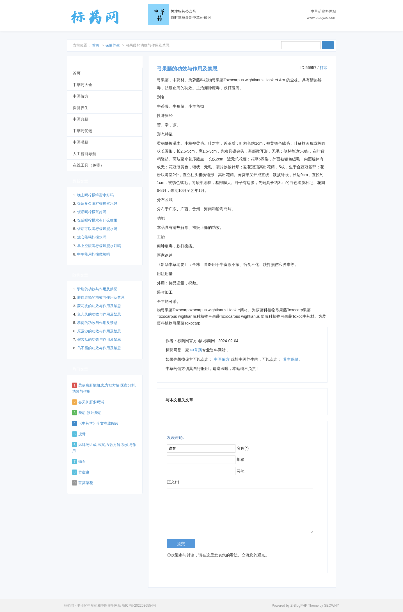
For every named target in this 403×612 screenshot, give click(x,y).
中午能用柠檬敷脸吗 (93, 254)
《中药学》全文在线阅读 (98, 423)
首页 (95, 45)
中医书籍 (80, 142)
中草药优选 (82, 130)
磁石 (82, 461)
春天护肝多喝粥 (91, 402)
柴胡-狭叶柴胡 (89, 413)
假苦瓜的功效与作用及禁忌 (99, 339)
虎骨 (82, 434)
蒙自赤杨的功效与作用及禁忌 (101, 297)
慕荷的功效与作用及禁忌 (97, 323)
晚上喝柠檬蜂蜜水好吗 (95, 195)
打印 (324, 67)
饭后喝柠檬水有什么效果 (97, 220)
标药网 (95, 16)
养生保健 (291, 359)
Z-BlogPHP (298, 606)
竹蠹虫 (83, 472)
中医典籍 (80, 119)
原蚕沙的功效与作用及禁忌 (99, 331)
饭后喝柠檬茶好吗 (91, 212)
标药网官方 (187, 341)
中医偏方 (222, 359)
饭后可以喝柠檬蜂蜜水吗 (97, 229)
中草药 (196, 350)
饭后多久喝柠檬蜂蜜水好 (97, 203)
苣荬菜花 (85, 483)
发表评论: (175, 437)
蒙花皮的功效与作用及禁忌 (99, 306)
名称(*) (243, 448)
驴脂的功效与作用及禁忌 (97, 289)
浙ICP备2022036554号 (139, 606)
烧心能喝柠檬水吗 (91, 237)
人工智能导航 (84, 153)
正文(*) (173, 482)
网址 (240, 470)
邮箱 (240, 459)
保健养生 (112, 45)
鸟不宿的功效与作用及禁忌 (99, 348)
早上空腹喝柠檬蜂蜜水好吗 (99, 246)
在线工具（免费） (88, 165)
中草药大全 (82, 84)
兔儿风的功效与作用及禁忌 (99, 314)
